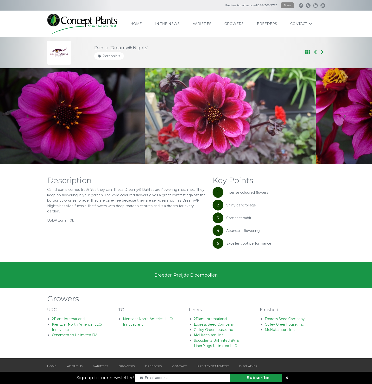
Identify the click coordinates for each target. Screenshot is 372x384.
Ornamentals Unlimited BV (74, 335)
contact (301, 24)
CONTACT (179, 366)
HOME (52, 366)
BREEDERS (153, 366)
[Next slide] (344, 116)
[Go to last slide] (28, 116)
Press (287, 5)
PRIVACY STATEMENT (213, 366)
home (136, 24)
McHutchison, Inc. (209, 335)
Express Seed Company (214, 324)
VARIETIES (100, 366)
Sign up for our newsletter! (105, 377)
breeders (267, 24)
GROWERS (127, 366)
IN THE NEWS (167, 24)
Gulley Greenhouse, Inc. (213, 330)
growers (234, 24)
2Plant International (68, 319)
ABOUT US (74, 366)
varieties (202, 24)
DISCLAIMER (248, 366)
